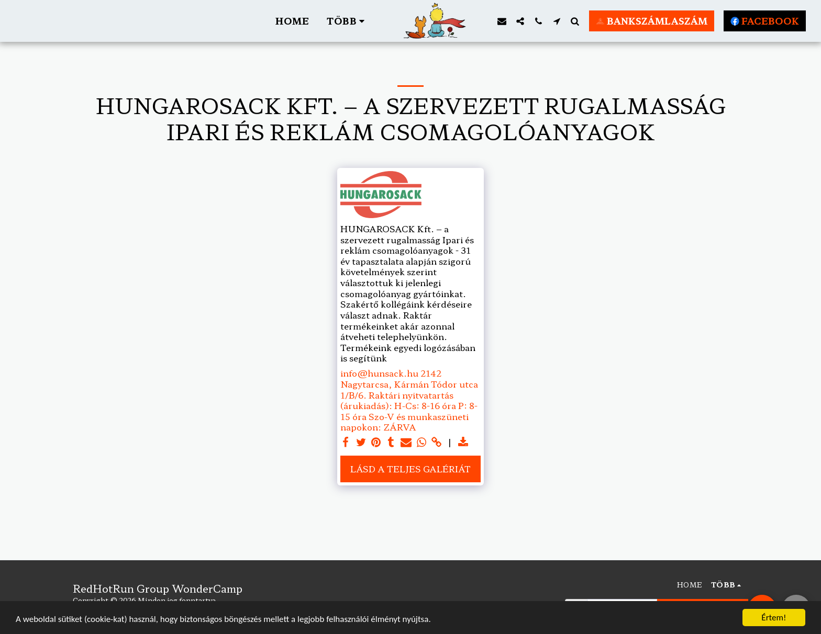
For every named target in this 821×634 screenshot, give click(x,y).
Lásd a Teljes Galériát (410, 468)
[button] (477, 21)
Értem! (773, 617)
